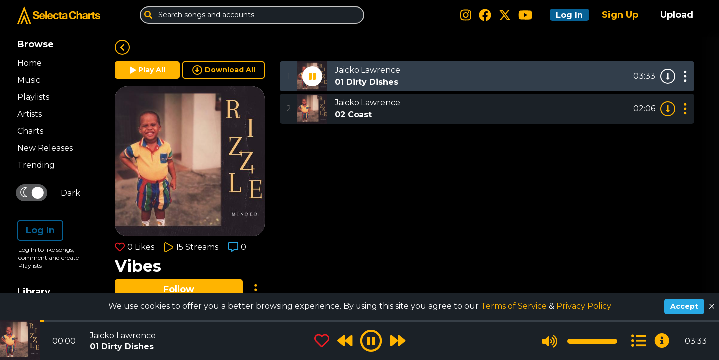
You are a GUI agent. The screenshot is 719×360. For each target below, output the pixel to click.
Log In (565, 15)
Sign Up (620, 15)
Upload (676, 15)
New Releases (45, 148)
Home (29, 63)
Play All (147, 70)
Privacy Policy (583, 306)
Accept (684, 306)
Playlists (33, 97)
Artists (29, 114)
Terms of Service (515, 306)
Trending (36, 165)
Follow (178, 289)
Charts (30, 131)
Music (28, 80)
